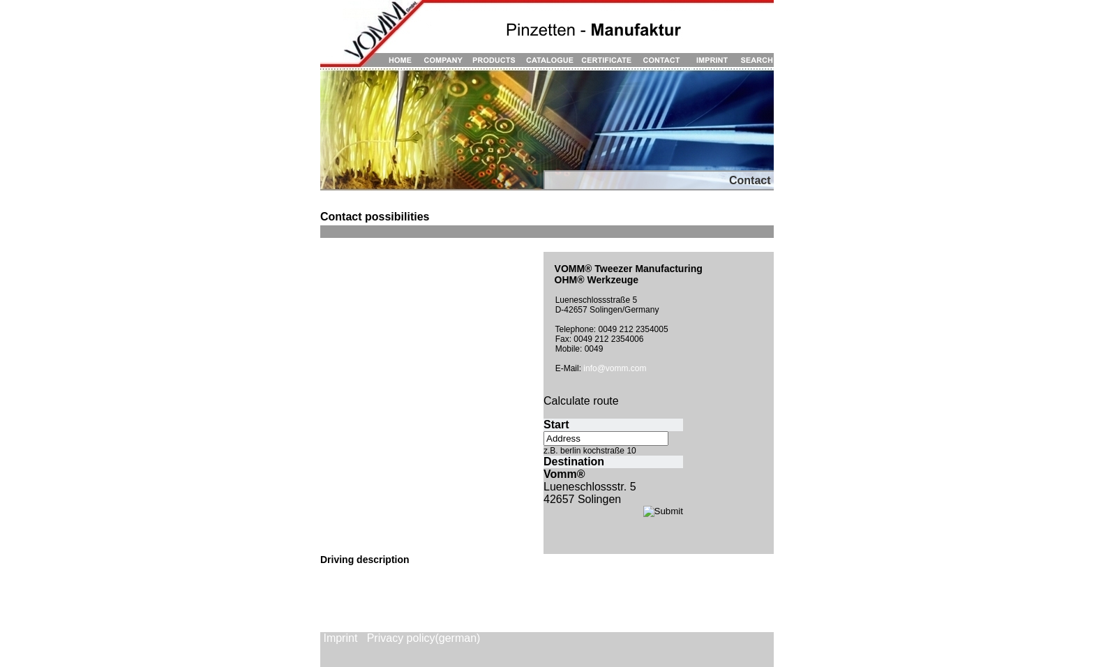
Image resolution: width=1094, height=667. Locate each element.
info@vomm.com (614, 368)
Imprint (340, 638)
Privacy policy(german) (424, 638)
